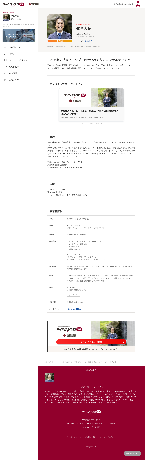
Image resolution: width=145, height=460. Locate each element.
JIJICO (95, 437)
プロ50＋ (88, 437)
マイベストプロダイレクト (74, 437)
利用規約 (80, 424)
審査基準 (113, 402)
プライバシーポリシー (94, 424)
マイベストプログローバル (109, 437)
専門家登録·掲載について (91, 420)
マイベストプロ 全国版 (91, 427)
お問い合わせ (110, 424)
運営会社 (70, 424)
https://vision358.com (74, 309)
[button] (88, 41)
